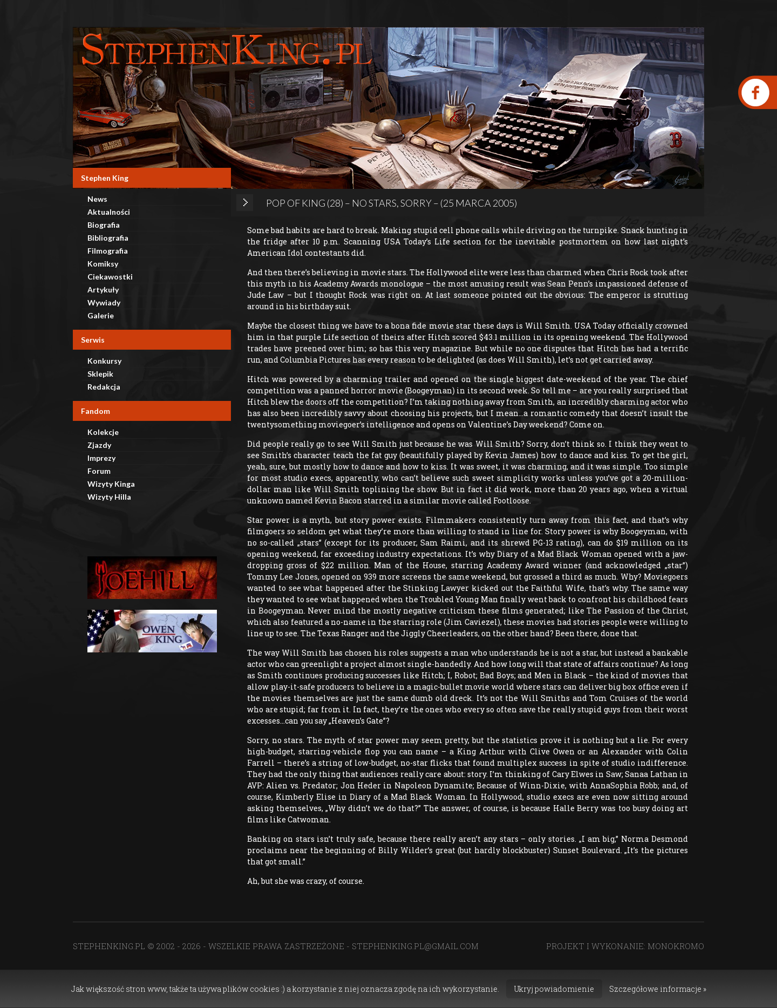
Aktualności (108, 211)
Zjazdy (99, 444)
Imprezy (101, 457)
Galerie (100, 315)
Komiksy (102, 263)
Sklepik (100, 373)
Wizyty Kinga (111, 483)
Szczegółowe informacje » (657, 989)
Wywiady (103, 302)
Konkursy (104, 360)
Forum (99, 470)
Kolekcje (103, 432)
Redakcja (103, 386)
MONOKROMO (676, 946)
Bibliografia (107, 237)
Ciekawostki (110, 276)
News (97, 198)
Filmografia (107, 250)
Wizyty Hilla (109, 496)
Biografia (103, 224)
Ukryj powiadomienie (554, 989)
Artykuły (103, 289)
